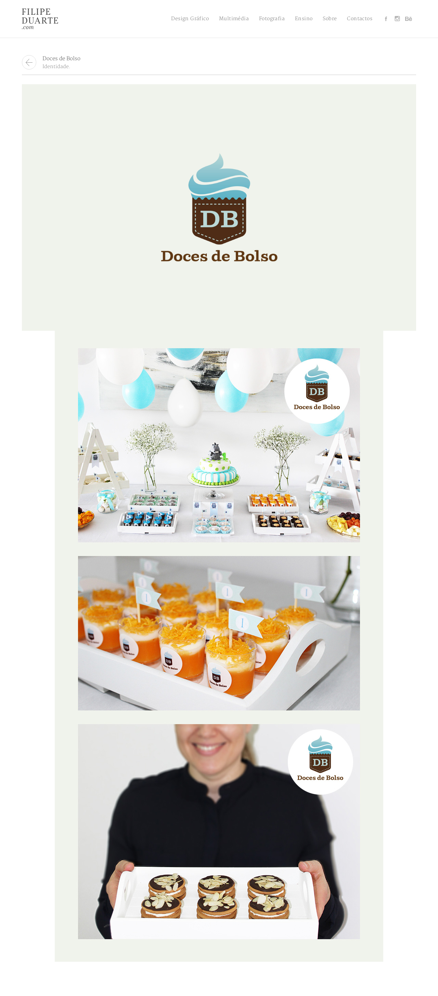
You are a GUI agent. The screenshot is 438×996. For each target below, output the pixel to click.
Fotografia (272, 19)
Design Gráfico (190, 19)
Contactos (359, 19)
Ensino (303, 19)
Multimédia (234, 19)
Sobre (330, 19)
